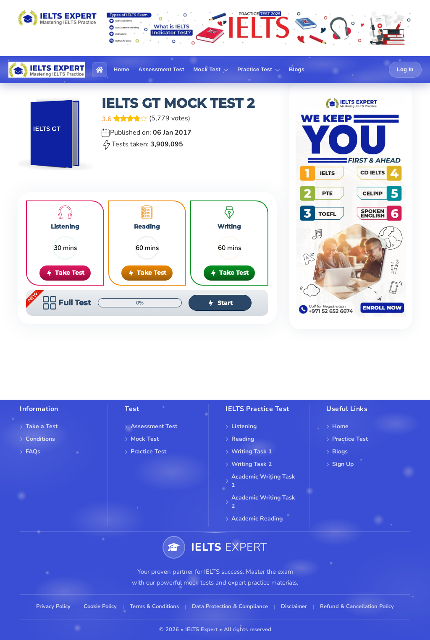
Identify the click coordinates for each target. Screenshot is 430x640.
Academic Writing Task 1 (263, 481)
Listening (244, 426)
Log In (405, 69)
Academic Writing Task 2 (263, 502)
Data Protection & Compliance (230, 606)
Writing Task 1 (251, 451)
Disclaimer (294, 606)
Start (220, 303)
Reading (242, 439)
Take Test (65, 272)
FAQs (33, 451)
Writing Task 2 (251, 464)
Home (340, 426)
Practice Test (148, 451)
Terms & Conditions (154, 606)
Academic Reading (257, 519)
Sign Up (343, 464)
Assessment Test (154, 426)
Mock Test (145, 439)
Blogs (340, 451)
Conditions (40, 439)
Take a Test (42, 426)
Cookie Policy (100, 606)
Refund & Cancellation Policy (357, 606)
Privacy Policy (53, 606)
